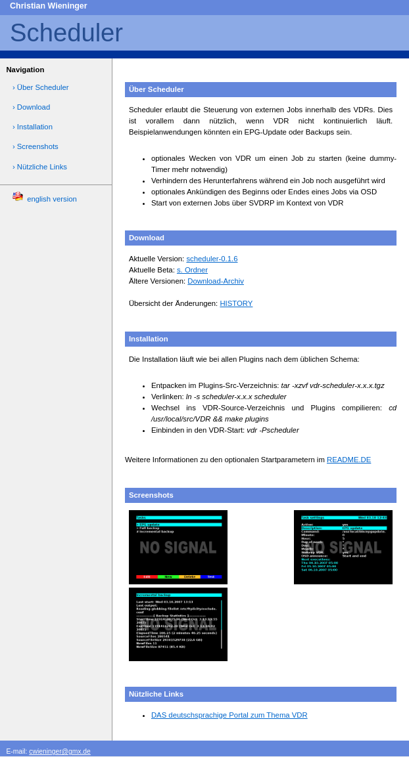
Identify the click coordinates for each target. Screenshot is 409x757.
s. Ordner (192, 270)
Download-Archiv (215, 281)
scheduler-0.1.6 (211, 259)
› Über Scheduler (40, 87)
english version (44, 197)
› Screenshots (35, 146)
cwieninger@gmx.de (59, 751)
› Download (31, 107)
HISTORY (236, 303)
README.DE (349, 460)
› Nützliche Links (39, 167)
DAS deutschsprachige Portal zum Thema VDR (229, 715)
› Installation (32, 127)
